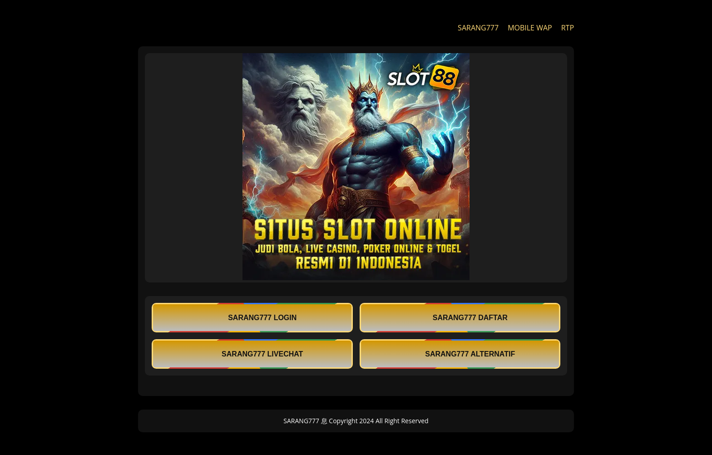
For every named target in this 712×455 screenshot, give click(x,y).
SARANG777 (478, 28)
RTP (567, 28)
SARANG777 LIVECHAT (252, 354)
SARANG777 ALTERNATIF (460, 354)
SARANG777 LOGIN (252, 317)
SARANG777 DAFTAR (460, 317)
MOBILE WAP (530, 28)
